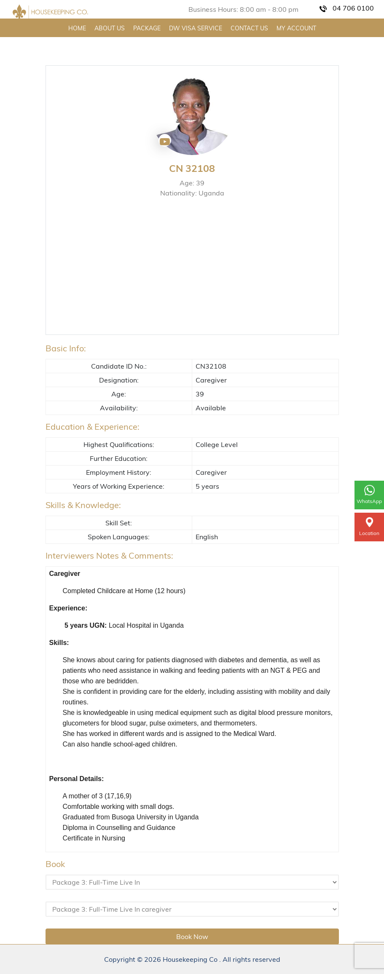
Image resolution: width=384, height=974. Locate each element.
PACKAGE (147, 28)
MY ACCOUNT (296, 28)
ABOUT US (109, 28)
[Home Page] (50, 12)
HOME (77, 28)
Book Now (192, 936)
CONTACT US (249, 28)
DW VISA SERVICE (195, 28)
